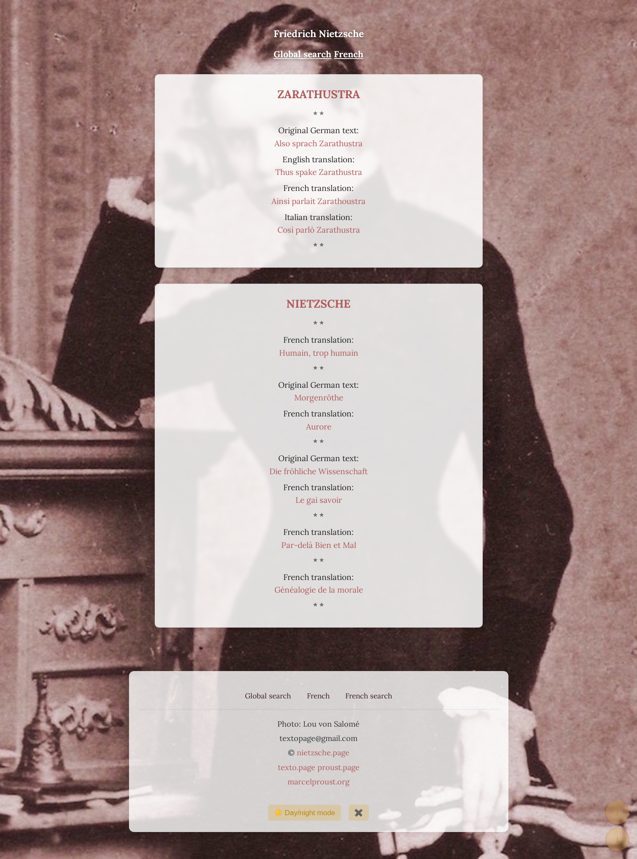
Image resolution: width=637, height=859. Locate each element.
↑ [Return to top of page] (617, 812)
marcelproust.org (318, 782)
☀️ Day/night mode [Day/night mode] (304, 813)
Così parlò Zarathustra (318, 230)
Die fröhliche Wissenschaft (318, 471)
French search (368, 696)
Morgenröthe (318, 397)
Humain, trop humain (318, 353)
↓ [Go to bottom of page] (617, 839)
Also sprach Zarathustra (318, 143)
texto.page (296, 767)
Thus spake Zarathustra (318, 172)
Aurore (318, 426)
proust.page (338, 767)
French (318, 696)
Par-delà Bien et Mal (318, 545)
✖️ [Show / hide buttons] (358, 813)
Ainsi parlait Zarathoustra (318, 201)
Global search (268, 696)
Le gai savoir (319, 500)
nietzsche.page (323, 752)
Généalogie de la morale (318, 590)
